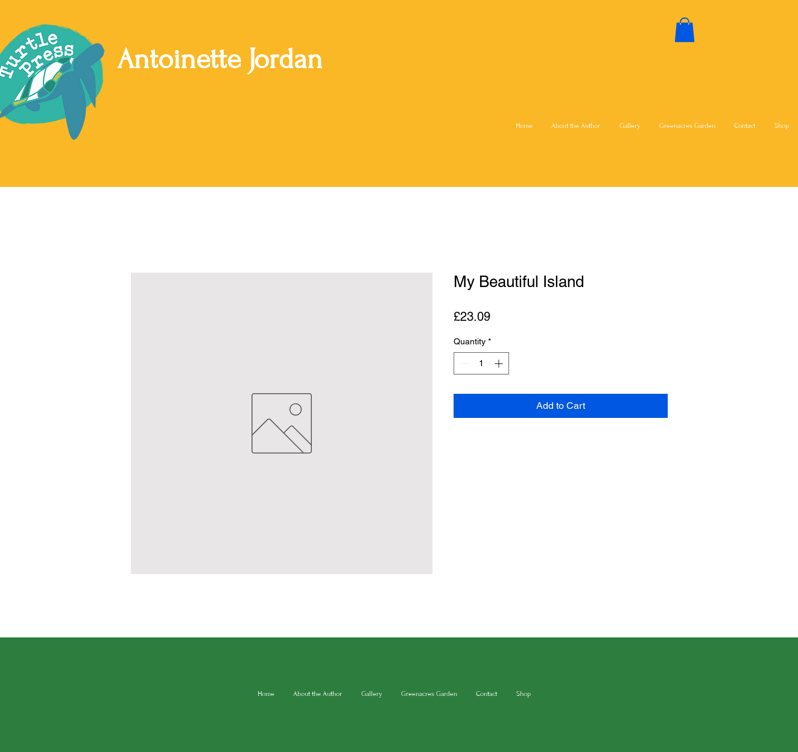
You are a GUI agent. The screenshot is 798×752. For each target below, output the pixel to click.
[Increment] (499, 363)
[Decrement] (462, 363)
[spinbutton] (481, 363)
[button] (684, 29)
